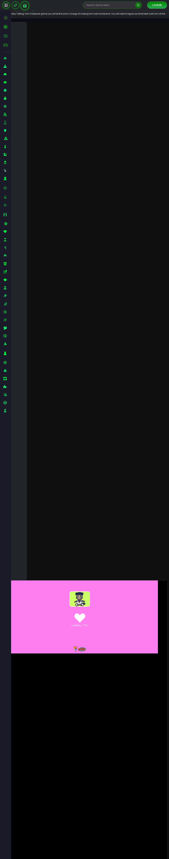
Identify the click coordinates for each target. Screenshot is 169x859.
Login (157, 5)
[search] (138, 5)
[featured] (7, 36)
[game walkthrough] (25, 6)
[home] (7, 17)
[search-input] (110, 5)
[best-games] (7, 26)
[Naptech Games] (15, 5)
